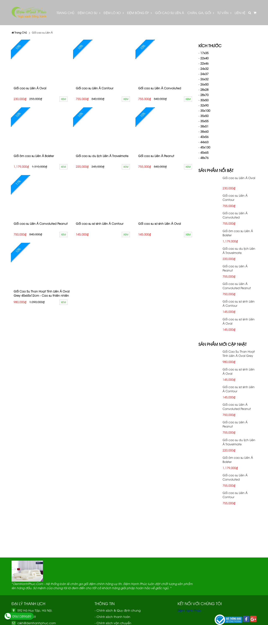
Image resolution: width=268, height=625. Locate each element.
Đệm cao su (89, 12)
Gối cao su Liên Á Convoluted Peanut (41, 223)
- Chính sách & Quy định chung (117, 610)
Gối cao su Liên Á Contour (94, 88)
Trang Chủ (65, 12)
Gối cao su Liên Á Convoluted (159, 88)
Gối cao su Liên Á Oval (30, 88)
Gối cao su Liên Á (169, 12)
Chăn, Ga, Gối (200, 12)
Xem (63, 99)
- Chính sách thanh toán (112, 617)
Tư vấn (224, 12)
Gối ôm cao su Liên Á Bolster (34, 156)
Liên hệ (240, 12)
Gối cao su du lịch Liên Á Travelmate (102, 156)
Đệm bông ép (139, 12)
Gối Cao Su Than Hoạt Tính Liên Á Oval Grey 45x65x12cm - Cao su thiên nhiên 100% (42, 295)
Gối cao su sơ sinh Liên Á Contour (99, 223)
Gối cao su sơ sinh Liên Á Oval (159, 223)
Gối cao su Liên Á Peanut (156, 156)
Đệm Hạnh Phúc (189, 610)
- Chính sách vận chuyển (113, 623)
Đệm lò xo (114, 12)
